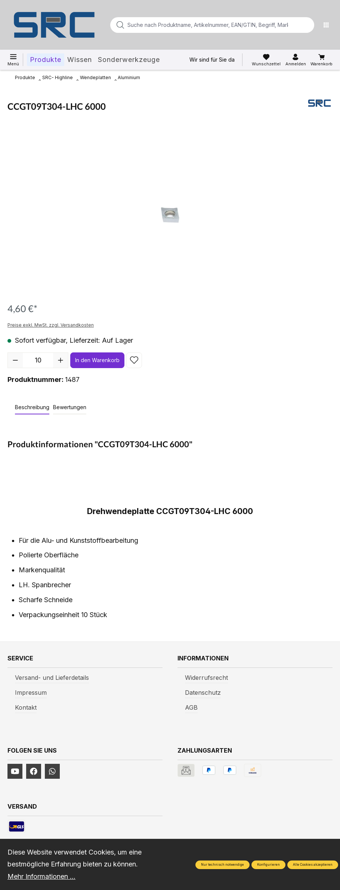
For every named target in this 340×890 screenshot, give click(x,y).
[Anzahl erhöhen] (60, 360)
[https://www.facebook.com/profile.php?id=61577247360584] (33, 771)
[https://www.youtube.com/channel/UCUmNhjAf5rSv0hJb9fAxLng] (14, 771)
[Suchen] (306, 25)
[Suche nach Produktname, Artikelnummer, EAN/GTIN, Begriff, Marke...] (200, 25)
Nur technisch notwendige (222, 864)
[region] (170, 213)
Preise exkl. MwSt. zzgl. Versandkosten (50, 325)
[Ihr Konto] (295, 60)
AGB (191, 707)
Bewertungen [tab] (69, 407)
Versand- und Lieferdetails (52, 677)
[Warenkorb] (321, 60)
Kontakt (26, 707)
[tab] (32, 407)
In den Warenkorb (97, 360)
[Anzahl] (37, 360)
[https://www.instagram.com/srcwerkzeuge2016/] (52, 771)
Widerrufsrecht (206, 677)
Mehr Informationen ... (41, 876)
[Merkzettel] (266, 60)
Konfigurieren (268, 864)
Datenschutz (203, 692)
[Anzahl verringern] (15, 360)
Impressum (31, 692)
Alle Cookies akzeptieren (313, 864)
